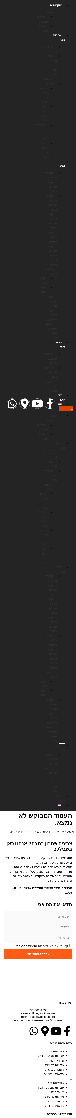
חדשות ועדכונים (54, 1074)
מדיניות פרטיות (54, 1065)
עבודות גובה (59, 37)
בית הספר (61, 164)
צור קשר (61, 397)
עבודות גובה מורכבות (50, 1055)
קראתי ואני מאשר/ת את (42, 946)
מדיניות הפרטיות (26, 946)
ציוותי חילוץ (56, 1060)
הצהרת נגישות (54, 1069)
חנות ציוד (60, 345)
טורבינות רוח (56, 1051)
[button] (66, 408)
